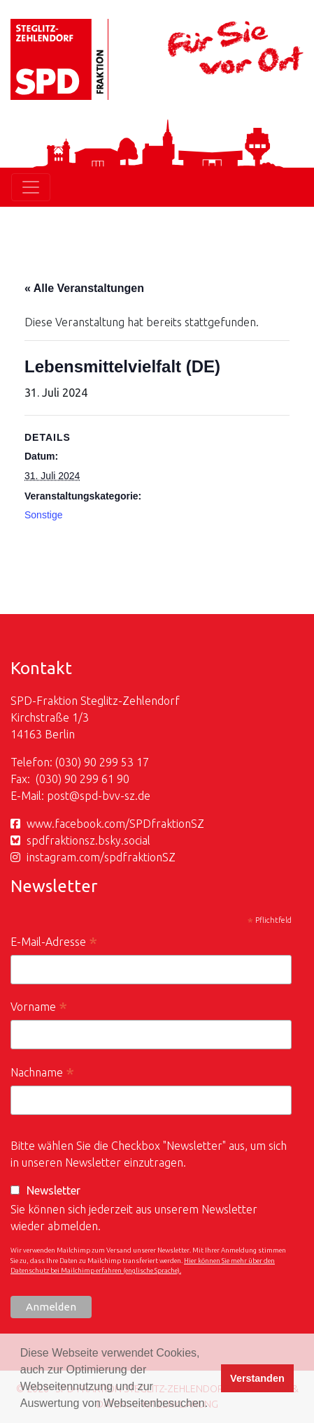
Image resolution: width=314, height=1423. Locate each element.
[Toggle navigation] (30, 187)
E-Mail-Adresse (53, 943)
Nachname (42, 1074)
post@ (63, 795)
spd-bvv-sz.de (115, 795)
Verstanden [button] (257, 1378)
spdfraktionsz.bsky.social (88, 840)
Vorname (38, 1008)
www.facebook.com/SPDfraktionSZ (115, 823)
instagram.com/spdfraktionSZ (101, 857)
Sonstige (43, 514)
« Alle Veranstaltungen (84, 288)
